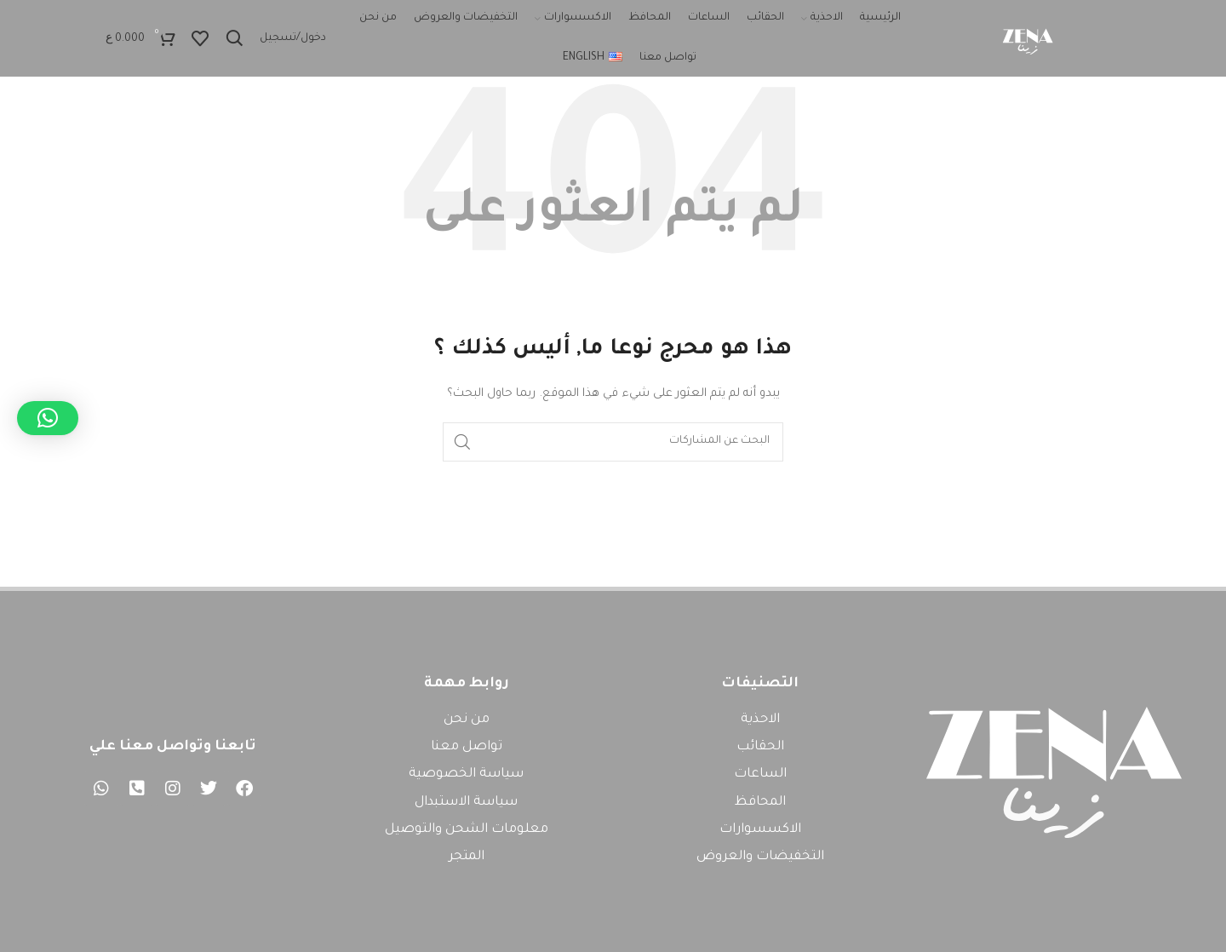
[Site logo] (1026, 39)
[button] (47, 418)
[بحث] (234, 38)
